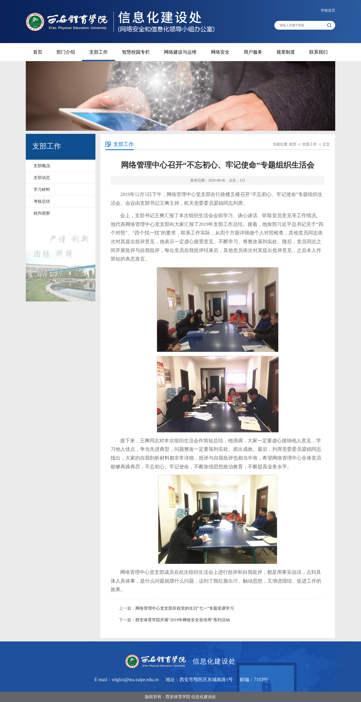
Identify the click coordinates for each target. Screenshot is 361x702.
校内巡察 (42, 213)
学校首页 (328, 10)
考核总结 (42, 201)
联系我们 (318, 52)
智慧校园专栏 (136, 52)
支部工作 (98, 52)
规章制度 (285, 52)
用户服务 (253, 52)
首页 (37, 52)
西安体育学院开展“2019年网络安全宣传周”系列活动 (182, 620)
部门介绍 (65, 52)
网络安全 (220, 52)
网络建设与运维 (180, 52)
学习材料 (42, 189)
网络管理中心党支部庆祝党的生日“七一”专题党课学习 (184, 608)
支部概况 (42, 166)
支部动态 (42, 177)
